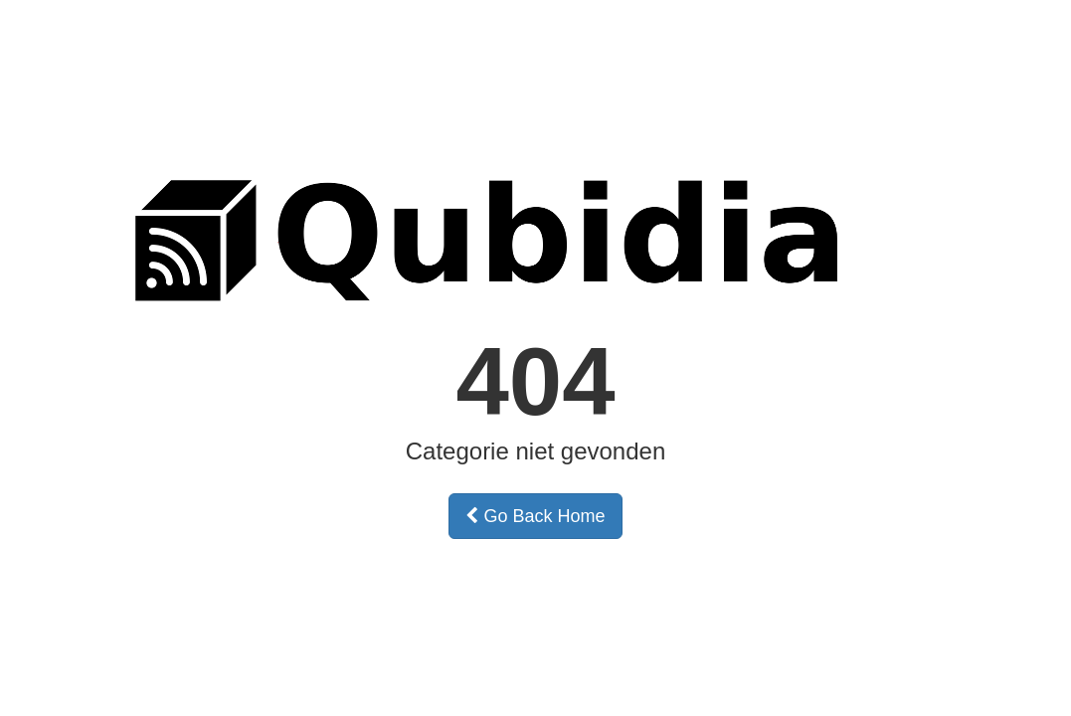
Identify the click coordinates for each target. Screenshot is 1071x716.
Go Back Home (535, 516)
